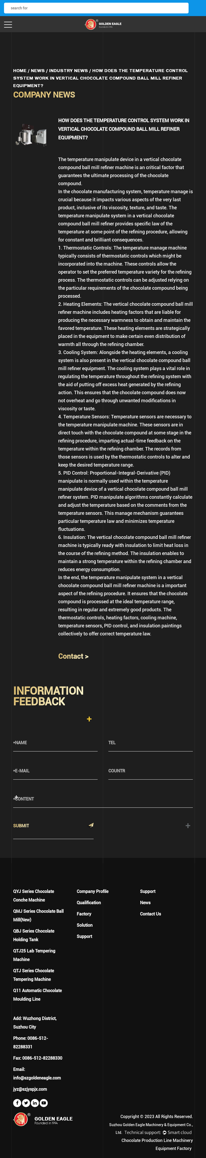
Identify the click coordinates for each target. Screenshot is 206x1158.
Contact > (73, 656)
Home (20, 70)
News (38, 70)
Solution (85, 925)
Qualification (89, 902)
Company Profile (92, 891)
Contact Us (150, 914)
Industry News (68, 70)
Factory (84, 914)
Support (84, 936)
